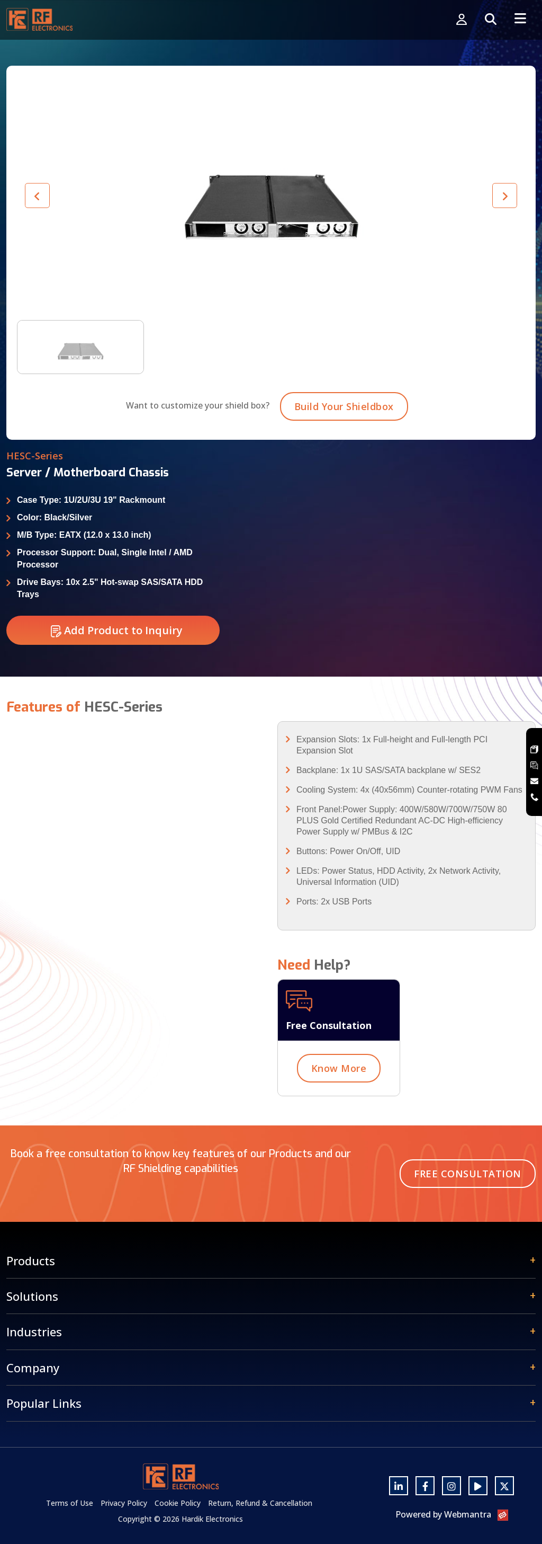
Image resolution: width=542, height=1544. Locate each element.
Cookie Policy (178, 1503)
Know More (339, 1081)
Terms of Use (69, 1503)
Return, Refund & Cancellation (260, 1503)
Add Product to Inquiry (117, 643)
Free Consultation (467, 1173)
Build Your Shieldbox (344, 419)
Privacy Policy (124, 1503)
